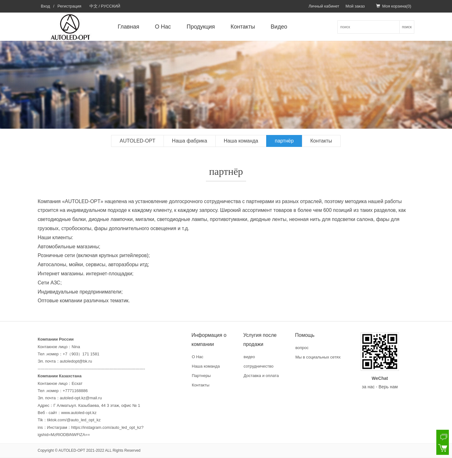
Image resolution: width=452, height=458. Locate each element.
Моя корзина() (393, 6)
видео (249, 356)
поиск (407, 27)
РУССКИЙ (111, 6)
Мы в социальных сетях (318, 357)
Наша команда (241, 140)
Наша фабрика (189, 140)
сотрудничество (258, 366)
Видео (279, 27)
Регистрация (69, 6)
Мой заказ (355, 6)
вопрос (302, 347)
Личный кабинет (324, 6)
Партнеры (201, 375)
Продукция (201, 27)
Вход (45, 6)
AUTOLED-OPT (137, 140)
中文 (93, 6)
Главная (128, 27)
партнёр (284, 140)
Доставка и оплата (261, 375)
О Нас (163, 27)
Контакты (243, 27)
